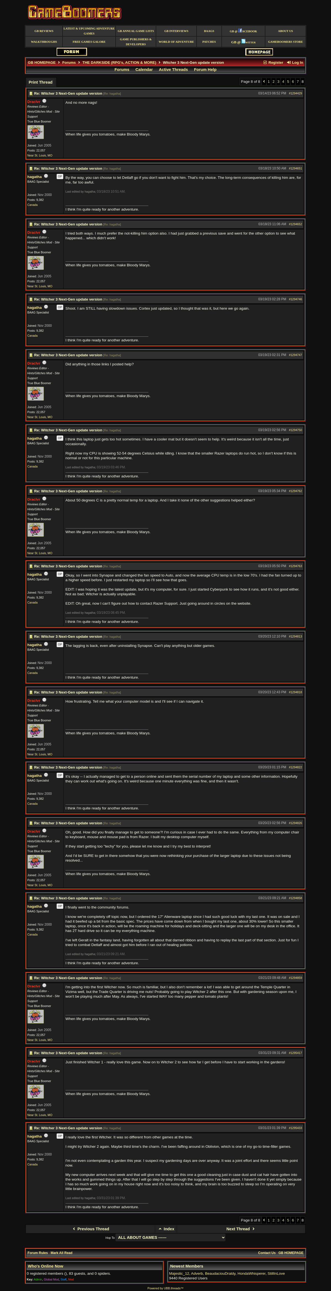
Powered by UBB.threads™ (165, 1288)
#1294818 (295, 692)
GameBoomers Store (285, 41)
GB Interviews (176, 31)
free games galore (89, 41)
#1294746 (295, 299)
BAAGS (209, 31)
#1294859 (295, 977)
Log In (295, 62)
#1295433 (295, 1128)
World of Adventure (176, 41)
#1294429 (295, 93)
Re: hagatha (112, 93)
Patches (209, 41)
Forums (69, 62)
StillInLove (276, 1273)
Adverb (197, 1273)
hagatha (34, 177)
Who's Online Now (45, 1266)
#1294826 (295, 823)
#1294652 (295, 224)
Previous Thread (90, 1229)
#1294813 (295, 636)
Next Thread (241, 1229)
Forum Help (205, 69)
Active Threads (173, 69)
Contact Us (266, 1253)
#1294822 (295, 767)
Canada (32, 204)
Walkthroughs (44, 41)
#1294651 (295, 168)
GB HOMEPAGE (42, 62)
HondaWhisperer (252, 1273)
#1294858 (295, 898)
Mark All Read (61, 1253)
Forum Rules (38, 1253)
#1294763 (295, 566)
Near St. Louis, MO (39, 155)
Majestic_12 (179, 1273)
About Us (285, 31)
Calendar (144, 69)
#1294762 (295, 491)
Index (165, 1229)
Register (273, 62)
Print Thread (40, 82)
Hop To (110, 1237)
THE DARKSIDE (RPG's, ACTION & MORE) (119, 62)
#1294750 (295, 430)
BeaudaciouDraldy (220, 1273)
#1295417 (295, 1052)
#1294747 (295, 355)
